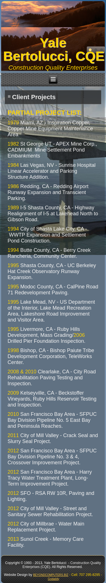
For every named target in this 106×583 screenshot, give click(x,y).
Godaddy (53, 578)
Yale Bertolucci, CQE (53, 49)
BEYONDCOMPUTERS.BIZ (50, 574)
